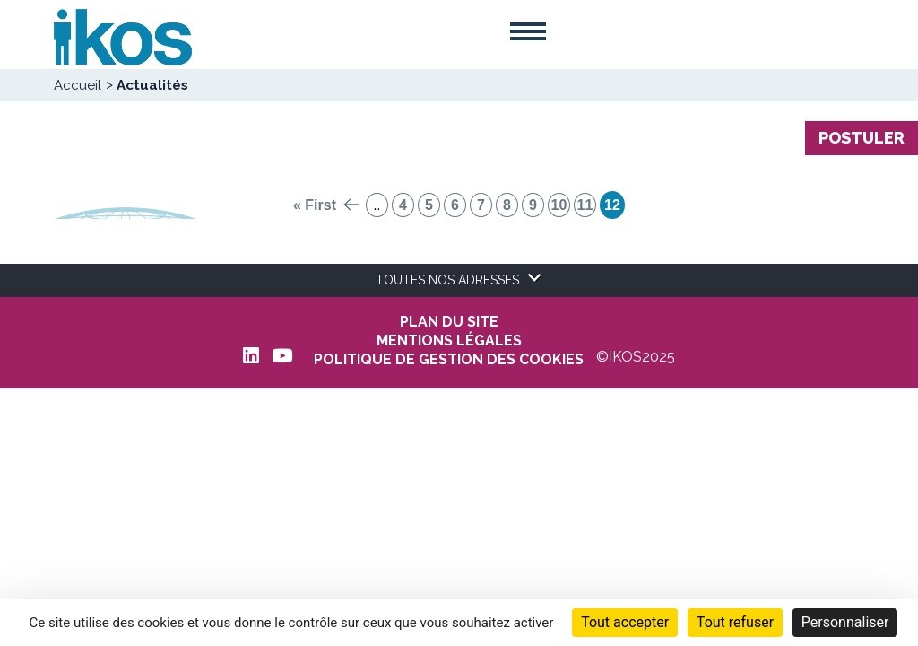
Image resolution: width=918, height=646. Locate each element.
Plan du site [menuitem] (449, 322)
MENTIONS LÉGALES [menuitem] (449, 341)
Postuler (861, 137)
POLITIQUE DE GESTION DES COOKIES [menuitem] (449, 360)
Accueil (77, 85)
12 (612, 205)
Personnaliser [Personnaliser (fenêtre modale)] (845, 622)
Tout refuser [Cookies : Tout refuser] (735, 622)
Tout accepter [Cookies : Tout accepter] (625, 622)
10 (559, 205)
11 (585, 205)
